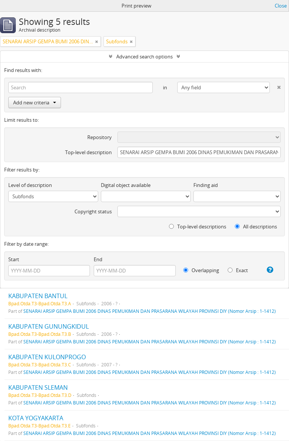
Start (13, 259)
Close (281, 5)
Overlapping (201, 270)
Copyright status (93, 211)
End (98, 259)
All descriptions (256, 226)
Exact (238, 270)
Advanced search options (144, 56)
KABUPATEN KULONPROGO (47, 357)
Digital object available (126, 185)
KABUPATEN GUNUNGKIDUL (48, 326)
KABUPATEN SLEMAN (38, 387)
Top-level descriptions (197, 226)
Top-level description (88, 152)
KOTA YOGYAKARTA (35, 418)
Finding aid (205, 185)
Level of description (30, 185)
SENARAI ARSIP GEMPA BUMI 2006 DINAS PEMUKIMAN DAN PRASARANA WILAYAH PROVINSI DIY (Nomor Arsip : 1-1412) (149, 311)
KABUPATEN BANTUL (37, 296)
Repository (99, 137)
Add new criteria (34, 102)
